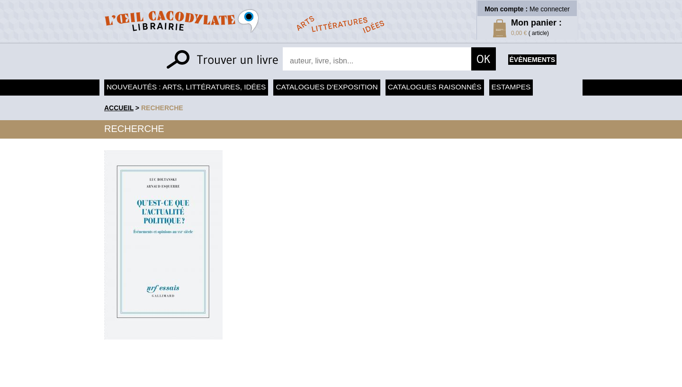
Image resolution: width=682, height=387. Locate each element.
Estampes (511, 87)
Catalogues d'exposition (326, 87)
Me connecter (549, 9)
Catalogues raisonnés (435, 87)
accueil (119, 108)
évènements (532, 59)
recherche (162, 108)
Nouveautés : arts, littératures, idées (186, 87)
